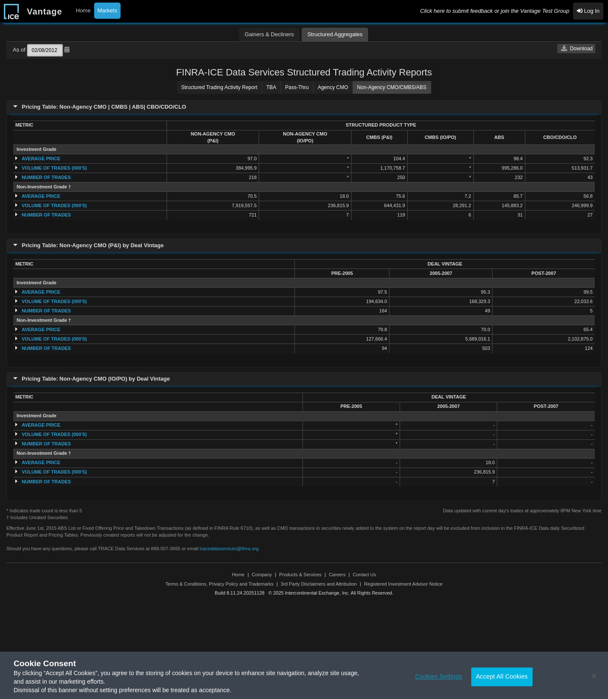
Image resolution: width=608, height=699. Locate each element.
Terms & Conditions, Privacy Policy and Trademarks (219, 583)
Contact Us (364, 574)
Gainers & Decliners (269, 34)
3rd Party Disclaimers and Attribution (319, 583)
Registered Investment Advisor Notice (403, 583)
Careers (337, 574)
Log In (588, 11)
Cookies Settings (438, 680)
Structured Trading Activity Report (219, 87)
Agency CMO (333, 87)
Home (83, 10)
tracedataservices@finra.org (229, 548)
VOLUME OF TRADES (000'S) (54, 167)
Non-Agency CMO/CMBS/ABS (391, 87)
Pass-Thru (296, 87)
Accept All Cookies (502, 680)
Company (262, 574)
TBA (271, 87)
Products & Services (300, 574)
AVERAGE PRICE (41, 158)
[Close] (593, 680)
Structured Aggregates (334, 34)
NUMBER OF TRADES (46, 177)
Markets (107, 10)
